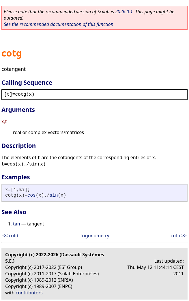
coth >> (179, 235)
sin (54, 195)
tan (16, 224)
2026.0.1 (124, 11)
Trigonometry (94, 235)
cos (31, 195)
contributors (29, 292)
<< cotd (10, 235)
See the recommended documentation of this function (58, 24)
